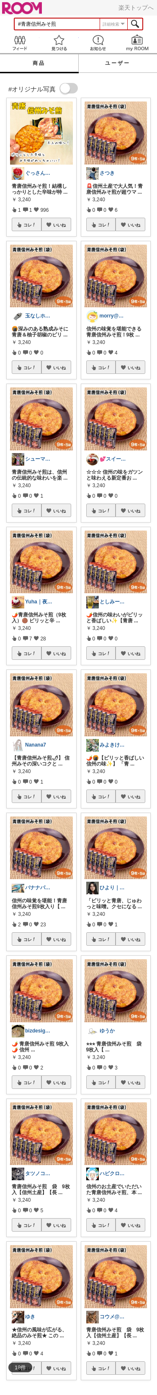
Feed (19, 42)
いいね (59, 225)
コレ (29, 225)
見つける (59, 42)
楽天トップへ (136, 7)
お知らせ (98, 42)
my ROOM (137, 42)
